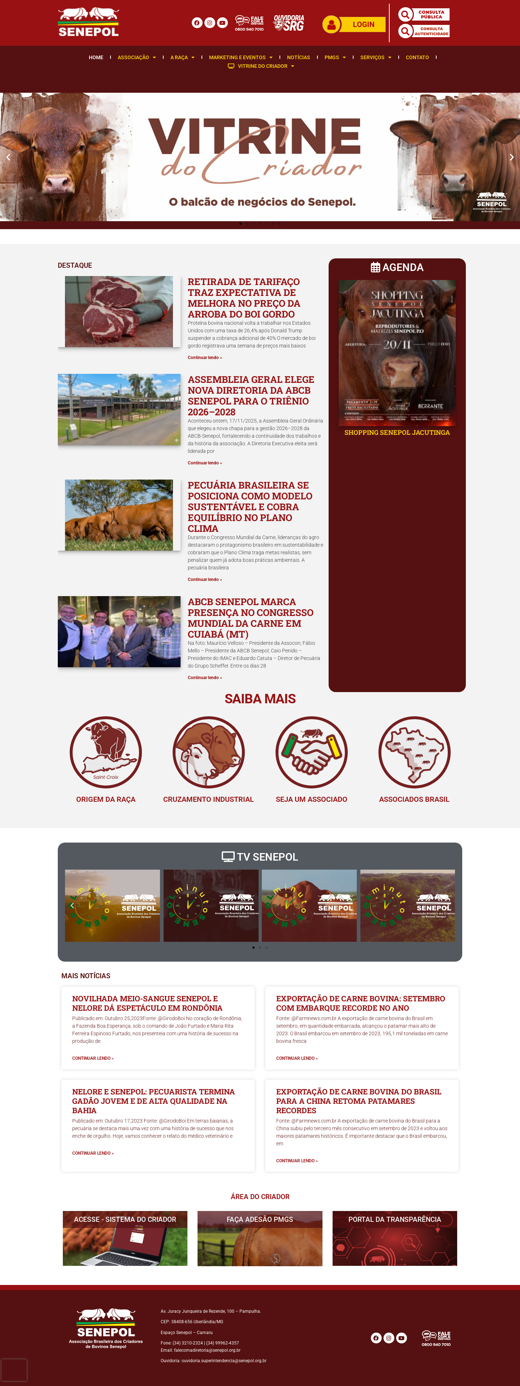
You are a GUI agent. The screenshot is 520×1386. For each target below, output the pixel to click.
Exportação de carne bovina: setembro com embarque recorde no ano (360, 1003)
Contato (417, 57)
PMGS (335, 57)
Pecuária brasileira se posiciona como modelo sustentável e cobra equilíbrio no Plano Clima (250, 506)
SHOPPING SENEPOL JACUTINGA (397, 432)
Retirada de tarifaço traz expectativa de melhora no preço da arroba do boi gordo (244, 297)
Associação (137, 57)
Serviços (375, 57)
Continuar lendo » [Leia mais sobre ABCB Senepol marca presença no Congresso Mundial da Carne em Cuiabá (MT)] (205, 677)
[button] (8, 156)
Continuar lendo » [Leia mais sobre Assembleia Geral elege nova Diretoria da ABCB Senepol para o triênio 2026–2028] (205, 462)
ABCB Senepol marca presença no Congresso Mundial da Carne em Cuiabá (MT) (250, 617)
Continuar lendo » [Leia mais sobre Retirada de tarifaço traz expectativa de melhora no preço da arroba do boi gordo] (205, 357)
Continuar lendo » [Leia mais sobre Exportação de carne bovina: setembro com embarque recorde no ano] (297, 1058)
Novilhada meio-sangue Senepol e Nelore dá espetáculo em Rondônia (147, 1003)
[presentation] (14, 1370)
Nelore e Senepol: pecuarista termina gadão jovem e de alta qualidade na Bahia (153, 1100)
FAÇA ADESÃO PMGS (260, 1219)
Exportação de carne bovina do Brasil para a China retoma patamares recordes (358, 1100)
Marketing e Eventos (241, 57)
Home (96, 57)
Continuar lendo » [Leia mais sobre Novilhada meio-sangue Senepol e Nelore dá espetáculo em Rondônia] (93, 1058)
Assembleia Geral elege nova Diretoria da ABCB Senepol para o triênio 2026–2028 (251, 395)
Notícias (298, 57)
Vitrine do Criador (261, 66)
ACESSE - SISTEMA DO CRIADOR (125, 1219)
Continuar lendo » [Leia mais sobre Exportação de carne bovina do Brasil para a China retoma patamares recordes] (297, 1160)
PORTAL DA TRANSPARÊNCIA (394, 1219)
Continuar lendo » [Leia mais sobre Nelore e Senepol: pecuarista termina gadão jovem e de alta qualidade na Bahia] (93, 1153)
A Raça (182, 57)
